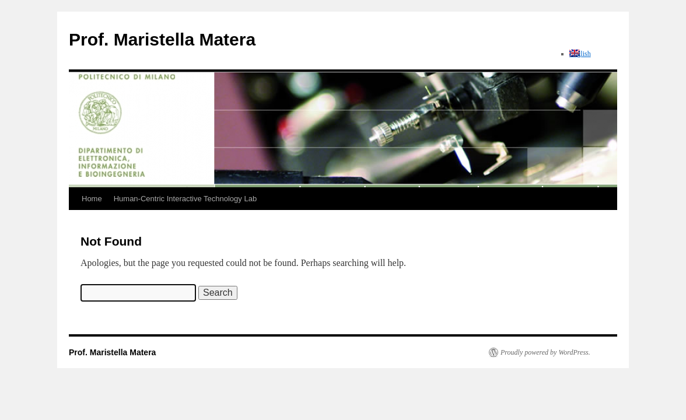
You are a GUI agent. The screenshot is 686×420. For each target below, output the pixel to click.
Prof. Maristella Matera (162, 39)
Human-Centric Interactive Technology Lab (185, 198)
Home (92, 198)
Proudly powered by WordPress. (545, 352)
